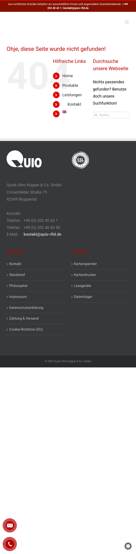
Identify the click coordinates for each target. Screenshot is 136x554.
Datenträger (83, 297)
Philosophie (18, 286)
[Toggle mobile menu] (127, 22)
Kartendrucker (85, 275)
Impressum (18, 297)
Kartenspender (85, 264)
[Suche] (96, 115)
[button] (128, 546)
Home (67, 75)
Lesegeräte (82, 286)
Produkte (70, 85)
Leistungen (72, 95)
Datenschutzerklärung (26, 308)
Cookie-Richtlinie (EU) (26, 329)
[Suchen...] (111, 115)
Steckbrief (17, 275)
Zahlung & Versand (24, 318)
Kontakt (15, 264)
